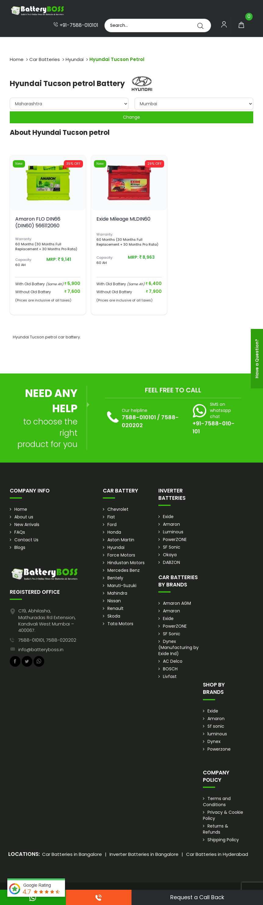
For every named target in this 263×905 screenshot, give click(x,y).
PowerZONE (175, 539)
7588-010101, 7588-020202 (47, 640)
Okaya (170, 555)
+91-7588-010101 (75, 25)
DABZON (171, 562)
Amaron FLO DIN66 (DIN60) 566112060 (37, 222)
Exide (168, 517)
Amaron (171, 524)
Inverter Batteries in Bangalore (144, 854)
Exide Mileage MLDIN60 (123, 218)
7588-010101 (139, 417)
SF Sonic (171, 547)
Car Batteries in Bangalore (72, 854)
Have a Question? (257, 358)
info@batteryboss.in (40, 649)
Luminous (173, 532)
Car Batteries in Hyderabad (217, 854)
